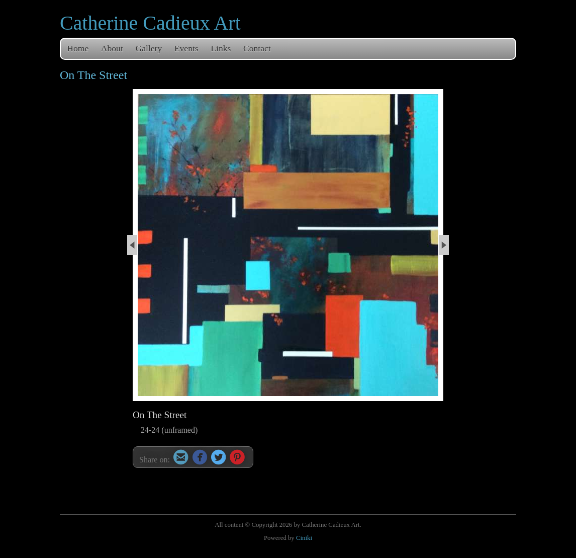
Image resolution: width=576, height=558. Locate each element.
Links (221, 48)
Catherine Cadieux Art (150, 23)
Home (77, 48)
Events (186, 48)
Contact (257, 48)
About (112, 48)
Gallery (148, 48)
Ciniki (304, 537)
